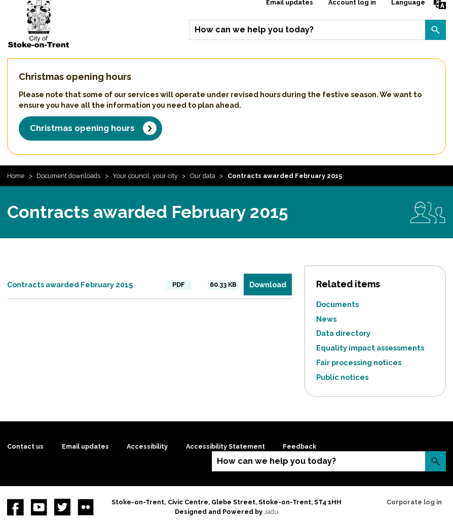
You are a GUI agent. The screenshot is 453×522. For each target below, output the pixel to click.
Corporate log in (414, 502)
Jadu (271, 511)
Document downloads (68, 176)
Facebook (15, 507)
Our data (202, 176)
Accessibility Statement (225, 446)
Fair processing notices (358, 362)
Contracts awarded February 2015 (70, 284)
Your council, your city (145, 176)
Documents (337, 304)
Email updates (85, 446)
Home (15, 176)
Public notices (342, 377)
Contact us (25, 446)
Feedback (299, 446)
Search (435, 30)
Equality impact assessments (370, 347)
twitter (62, 507)
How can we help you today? (254, 29)
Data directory (343, 333)
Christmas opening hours (82, 128)
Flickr (86, 507)
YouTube (39, 507)
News (326, 319)
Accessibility (147, 446)
